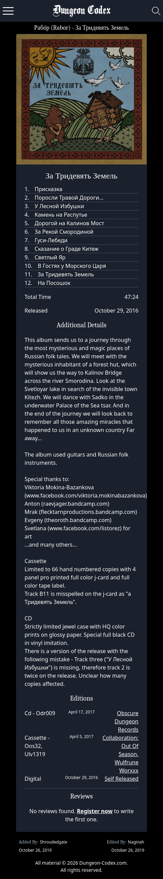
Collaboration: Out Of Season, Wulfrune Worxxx (120, 754)
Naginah (136, 842)
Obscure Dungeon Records (126, 721)
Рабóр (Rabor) (52, 27)
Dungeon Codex (81, 11)
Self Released (121, 778)
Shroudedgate (53, 842)
